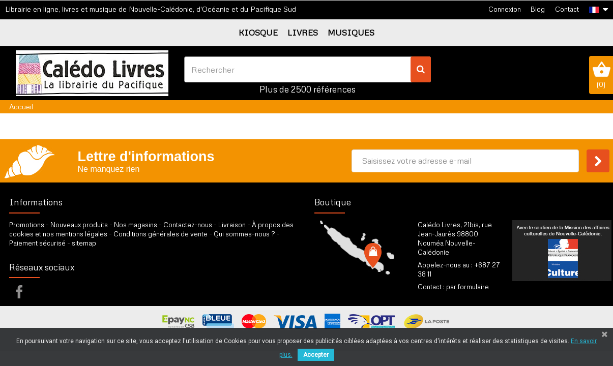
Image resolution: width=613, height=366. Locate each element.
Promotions (26, 225)
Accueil (21, 106)
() (601, 74)
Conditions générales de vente (160, 234)
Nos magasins (135, 225)
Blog (538, 9)
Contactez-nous (187, 225)
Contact (567, 9)
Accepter (316, 354)
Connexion (504, 9)
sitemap (84, 243)
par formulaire (467, 287)
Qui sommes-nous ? (244, 234)
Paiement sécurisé (37, 243)
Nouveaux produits (79, 225)
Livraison (232, 225)
